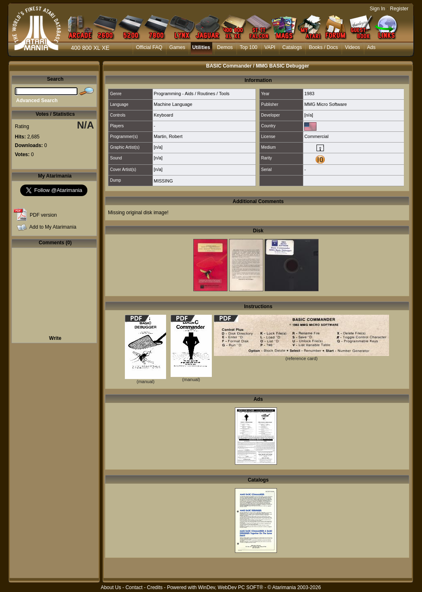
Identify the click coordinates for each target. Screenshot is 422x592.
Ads (371, 47)
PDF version (43, 215)
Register (399, 9)
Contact (133, 587)
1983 (309, 93)
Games (177, 47)
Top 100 (249, 47)
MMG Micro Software (325, 104)
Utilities (201, 47)
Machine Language (173, 104)
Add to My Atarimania (52, 227)
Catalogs (292, 47)
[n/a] (308, 114)
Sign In (377, 9)
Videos (352, 47)
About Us (111, 587)
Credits (154, 587)
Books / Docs (323, 47)
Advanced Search (37, 100)
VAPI (270, 47)
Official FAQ (149, 47)
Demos (225, 47)
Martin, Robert (168, 136)
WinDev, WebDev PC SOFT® (230, 587)
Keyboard (163, 114)
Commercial (316, 136)
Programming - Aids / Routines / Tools (192, 93)
